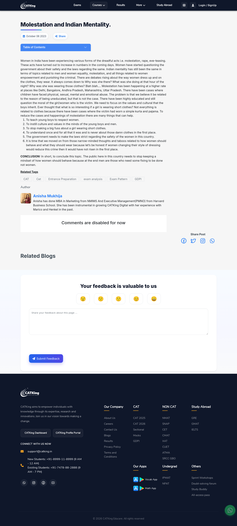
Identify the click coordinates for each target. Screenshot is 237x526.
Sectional (138, 429)
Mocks (137, 435)
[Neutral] (118, 298)
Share (62, 36)
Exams (77, 5)
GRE (194, 418)
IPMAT (166, 478)
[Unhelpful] (101, 298)
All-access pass (200, 495)
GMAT (195, 424)
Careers (108, 424)
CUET (165, 447)
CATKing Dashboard (36, 433)
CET (164, 429)
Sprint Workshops (202, 478)
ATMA (166, 452)
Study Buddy (199, 489)
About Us (109, 418)
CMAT (166, 435)
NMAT (166, 418)
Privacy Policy (112, 447)
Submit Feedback (46, 358)
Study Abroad (164, 5)
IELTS (194, 429)
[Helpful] (136, 298)
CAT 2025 (139, 418)
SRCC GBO (169, 458)
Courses (98, 5)
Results (120, 5)
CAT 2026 (139, 424)
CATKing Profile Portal (68, 433)
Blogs (107, 435)
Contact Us (110, 429)
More (140, 5)
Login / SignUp (208, 5)
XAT (164, 441)
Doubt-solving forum (203, 483)
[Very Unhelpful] (83, 298)
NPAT (165, 483)
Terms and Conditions (110, 454)
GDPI (136, 441)
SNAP (166, 424)
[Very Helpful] (154, 298)
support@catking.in (40, 451)
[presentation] (55, 344)
